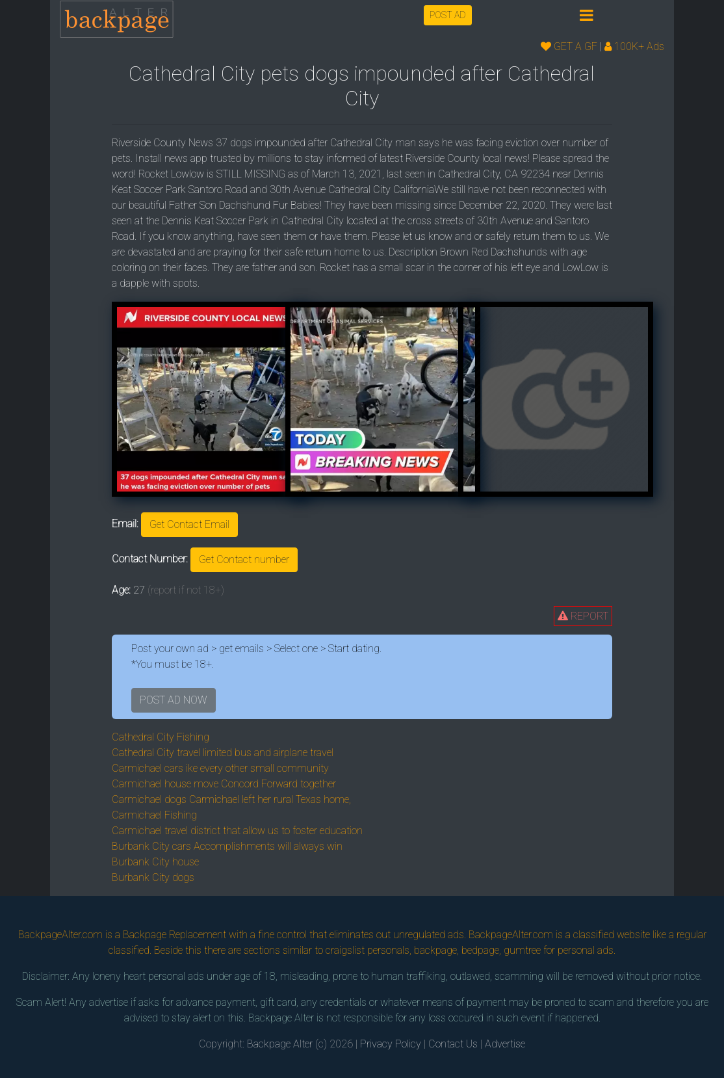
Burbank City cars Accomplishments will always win (227, 846)
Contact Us (453, 1044)
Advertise (505, 1044)
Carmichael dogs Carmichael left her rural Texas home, (231, 799)
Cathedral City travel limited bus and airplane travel (222, 752)
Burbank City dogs (153, 877)
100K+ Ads (634, 46)
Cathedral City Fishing (160, 737)
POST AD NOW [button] (173, 700)
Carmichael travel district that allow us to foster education (237, 830)
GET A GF (569, 46)
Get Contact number (244, 559)
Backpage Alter (280, 1044)
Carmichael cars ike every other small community (220, 768)
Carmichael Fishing (154, 815)
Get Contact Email (189, 524)
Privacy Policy (390, 1044)
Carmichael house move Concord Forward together (224, 784)
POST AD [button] (448, 15)
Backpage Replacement (174, 934)
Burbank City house (155, 862)
